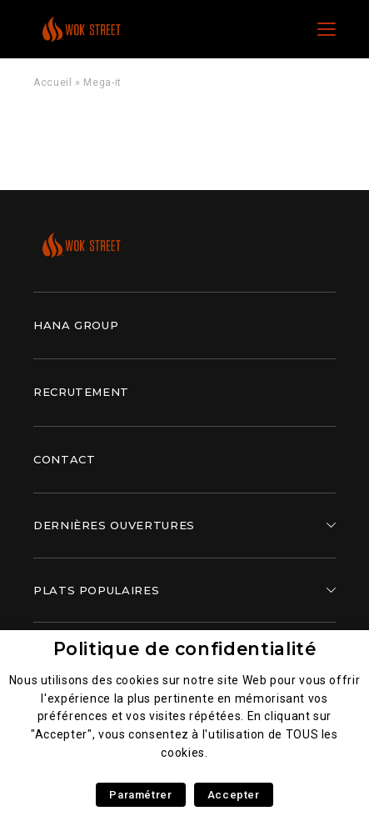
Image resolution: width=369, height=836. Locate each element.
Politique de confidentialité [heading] (185, 648)
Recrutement (81, 391)
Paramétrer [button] (140, 794)
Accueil (52, 82)
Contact (64, 459)
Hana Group (75, 325)
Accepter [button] (233, 794)
